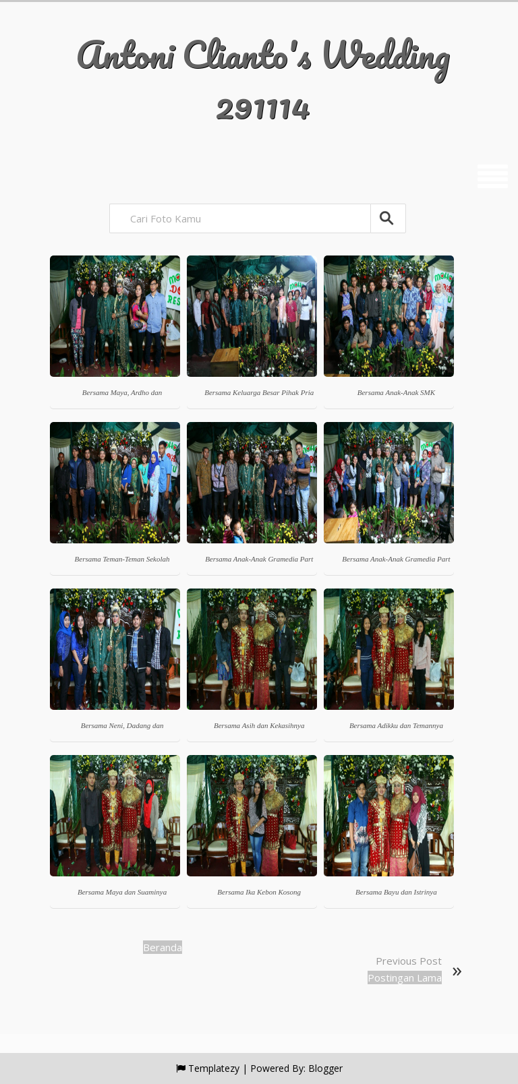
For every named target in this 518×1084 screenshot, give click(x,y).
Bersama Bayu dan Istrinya (396, 892)
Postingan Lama (405, 977)
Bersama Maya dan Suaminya (122, 892)
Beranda (162, 947)
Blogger (325, 1068)
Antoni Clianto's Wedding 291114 (263, 79)
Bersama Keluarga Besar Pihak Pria (259, 392)
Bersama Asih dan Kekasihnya (259, 725)
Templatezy (213, 1068)
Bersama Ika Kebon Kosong (259, 892)
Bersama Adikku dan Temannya (396, 725)
